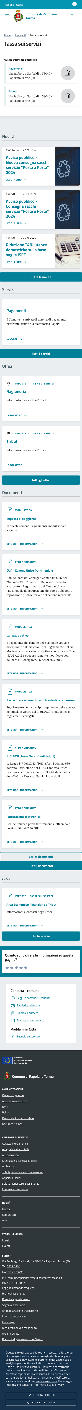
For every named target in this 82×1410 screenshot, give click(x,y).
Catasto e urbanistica (15, 1143)
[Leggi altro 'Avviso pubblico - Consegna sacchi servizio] (16, 223)
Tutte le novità (41, 277)
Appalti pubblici (11, 1178)
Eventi (6, 1246)
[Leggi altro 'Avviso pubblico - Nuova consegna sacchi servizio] (16, 179)
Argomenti (20, 35)
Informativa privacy (14, 1316)
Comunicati (9, 1214)
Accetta (40, 1403)
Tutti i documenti (41, 865)
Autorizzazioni (10, 1155)
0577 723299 (15, 1272)
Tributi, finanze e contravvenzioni (22, 1172)
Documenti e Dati (12, 1124)
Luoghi (6, 1240)
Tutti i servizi (41, 353)
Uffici (5, 1107)
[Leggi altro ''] (16, 415)
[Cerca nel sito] (72, 16)
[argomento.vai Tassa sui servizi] (42, 383)
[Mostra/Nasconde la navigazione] (7, 16)
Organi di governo (13, 1095)
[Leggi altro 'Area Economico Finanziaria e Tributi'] (24, 925)
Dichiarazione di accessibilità (19, 1328)
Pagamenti (16, 310)
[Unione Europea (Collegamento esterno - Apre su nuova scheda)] (41, 1061)
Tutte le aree (41, 936)
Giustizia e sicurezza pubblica (19, 1160)
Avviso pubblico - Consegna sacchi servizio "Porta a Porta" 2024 (27, 208)
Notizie (6, 1209)
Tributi (13, 91)
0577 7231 (13, 1266)
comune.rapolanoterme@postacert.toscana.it (35, 1278)
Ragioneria (15, 68)
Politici (6, 1112)
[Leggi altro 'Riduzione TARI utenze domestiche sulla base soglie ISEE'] (16, 262)
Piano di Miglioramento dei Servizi (22, 1339)
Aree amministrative (14, 1101)
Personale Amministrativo (18, 1118)
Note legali (8, 1322)
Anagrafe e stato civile (15, 1149)
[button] (14, 4)
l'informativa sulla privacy (48, 1384)
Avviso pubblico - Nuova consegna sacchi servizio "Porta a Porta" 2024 (27, 165)
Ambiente (8, 1166)
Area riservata (10, 1333)
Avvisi (5, 1220)
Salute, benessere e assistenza (20, 1183)
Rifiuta (41, 1395)
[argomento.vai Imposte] (21, 383)
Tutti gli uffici (41, 480)
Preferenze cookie (46, 1381)
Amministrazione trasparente (20, 1310)
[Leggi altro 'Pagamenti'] (16, 338)
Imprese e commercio (15, 1189)
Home (7, 35)
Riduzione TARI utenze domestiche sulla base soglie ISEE (26, 249)
